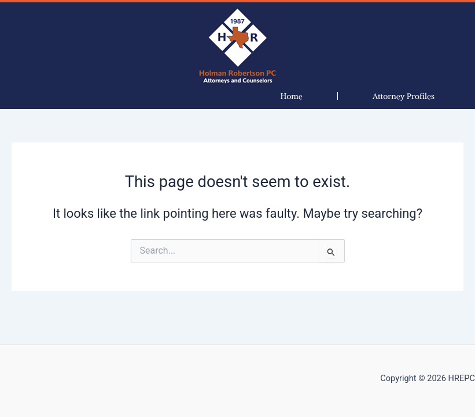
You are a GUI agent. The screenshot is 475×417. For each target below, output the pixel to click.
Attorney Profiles (404, 96)
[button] (403, 96)
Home (292, 96)
